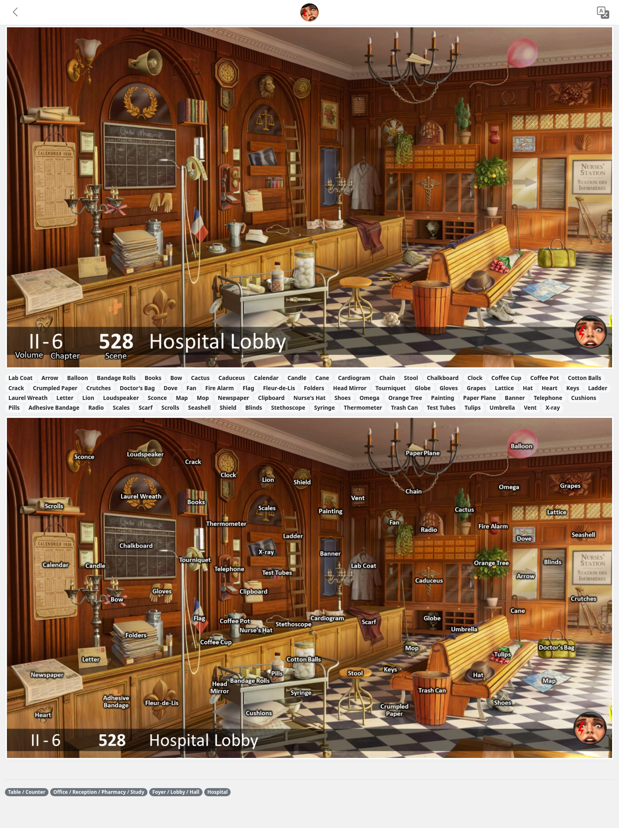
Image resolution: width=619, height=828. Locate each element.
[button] (16, 12)
